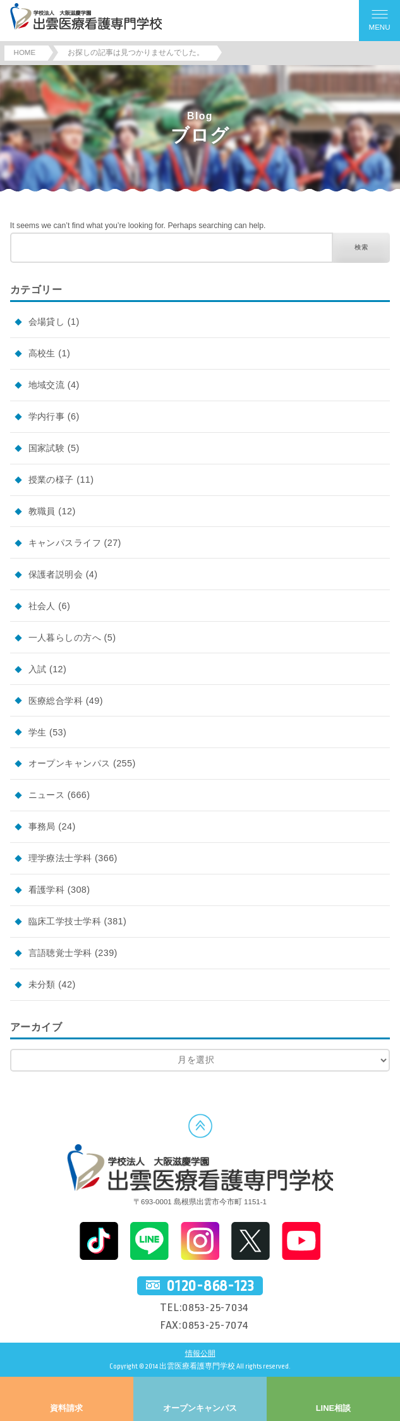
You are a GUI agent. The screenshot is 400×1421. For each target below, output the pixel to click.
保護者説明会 (55, 574)
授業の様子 (51, 480)
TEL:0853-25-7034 (204, 1307)
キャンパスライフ (64, 543)
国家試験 (46, 448)
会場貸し (46, 322)
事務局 (42, 826)
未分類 (42, 984)
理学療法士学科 (60, 858)
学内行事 (46, 416)
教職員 (42, 511)
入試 (37, 669)
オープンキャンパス (69, 763)
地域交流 (46, 385)
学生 (37, 732)
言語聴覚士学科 (60, 953)
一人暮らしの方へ (64, 637)
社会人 (42, 606)
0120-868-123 (210, 1286)
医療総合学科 (55, 701)
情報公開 (200, 1354)
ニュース (46, 795)
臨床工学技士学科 (64, 921)
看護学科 (46, 890)
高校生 (42, 353)
